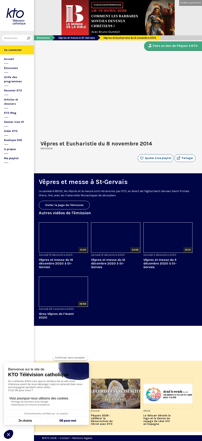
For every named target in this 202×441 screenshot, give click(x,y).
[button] (185, 158)
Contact (64, 438)
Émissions (11, 68)
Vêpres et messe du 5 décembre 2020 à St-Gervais (160, 263)
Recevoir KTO (13, 90)
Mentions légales (82, 438)
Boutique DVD (13, 140)
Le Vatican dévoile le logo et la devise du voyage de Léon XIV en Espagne (157, 419)
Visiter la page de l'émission (64, 205)
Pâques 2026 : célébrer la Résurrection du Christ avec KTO (102, 419)
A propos (10, 149)
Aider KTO (11, 131)
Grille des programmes (13, 79)
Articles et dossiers (11, 102)
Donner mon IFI (14, 122)
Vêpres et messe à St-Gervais (76, 37)
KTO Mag (10, 113)
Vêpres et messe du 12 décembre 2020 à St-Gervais (108, 263)
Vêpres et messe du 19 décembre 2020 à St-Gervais (56, 263)
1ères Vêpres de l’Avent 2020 (56, 315)
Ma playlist (11, 158)
